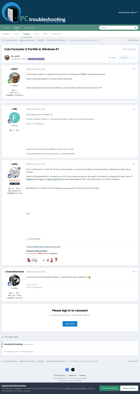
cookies (18, 388)
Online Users (56, 34)
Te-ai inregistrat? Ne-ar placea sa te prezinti (43, 247)
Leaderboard (29, 28)
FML (15, 109)
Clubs (17, 34)
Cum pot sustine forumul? (36, 251)
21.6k (11, 188)
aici (41, 179)
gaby (15, 164)
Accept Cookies (109, 388)
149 (18, 188)
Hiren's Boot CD (53, 179)
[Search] (109, 28)
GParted (29, 179)
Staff (45, 34)
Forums (26, 34)
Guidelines (6, 34)
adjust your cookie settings (75, 388)
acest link (53, 253)
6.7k (12, 293)
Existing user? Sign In (128, 12)
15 (18, 293)
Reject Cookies (129, 388)
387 (14, 90)
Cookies (82, 375)
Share (112, 58)
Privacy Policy (60, 375)
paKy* (17, 56)
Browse (17, 29)
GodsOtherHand (15, 271)
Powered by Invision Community (70, 381)
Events (36, 34)
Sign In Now (70, 324)
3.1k (12, 130)
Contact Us (72, 375)
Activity (7, 28)
